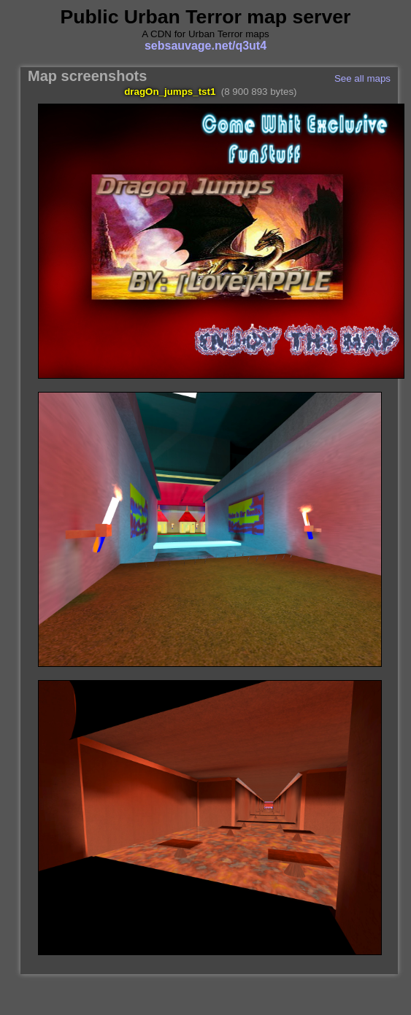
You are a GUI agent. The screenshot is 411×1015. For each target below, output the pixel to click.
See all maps (362, 78)
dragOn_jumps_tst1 (169, 91)
